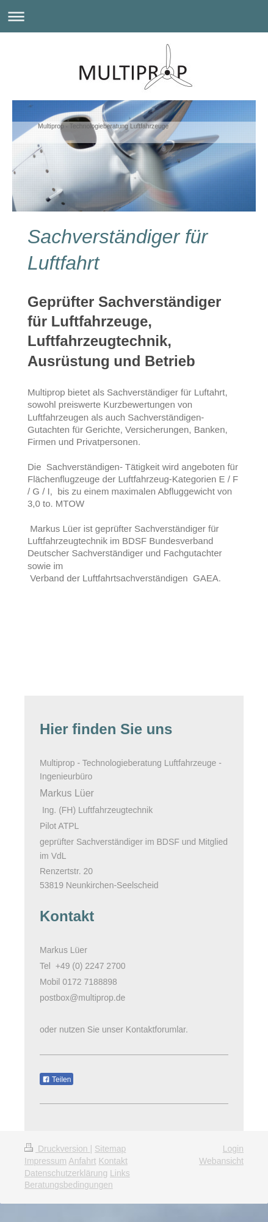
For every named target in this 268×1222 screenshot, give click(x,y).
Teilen (56, 1079)
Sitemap (110, 1149)
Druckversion (57, 1149)
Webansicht (221, 1161)
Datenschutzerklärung (65, 1173)
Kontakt (112, 1161)
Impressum (45, 1161)
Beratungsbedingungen (68, 1185)
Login (233, 1149)
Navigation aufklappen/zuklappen (134, 16)
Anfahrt (82, 1161)
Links (120, 1173)
